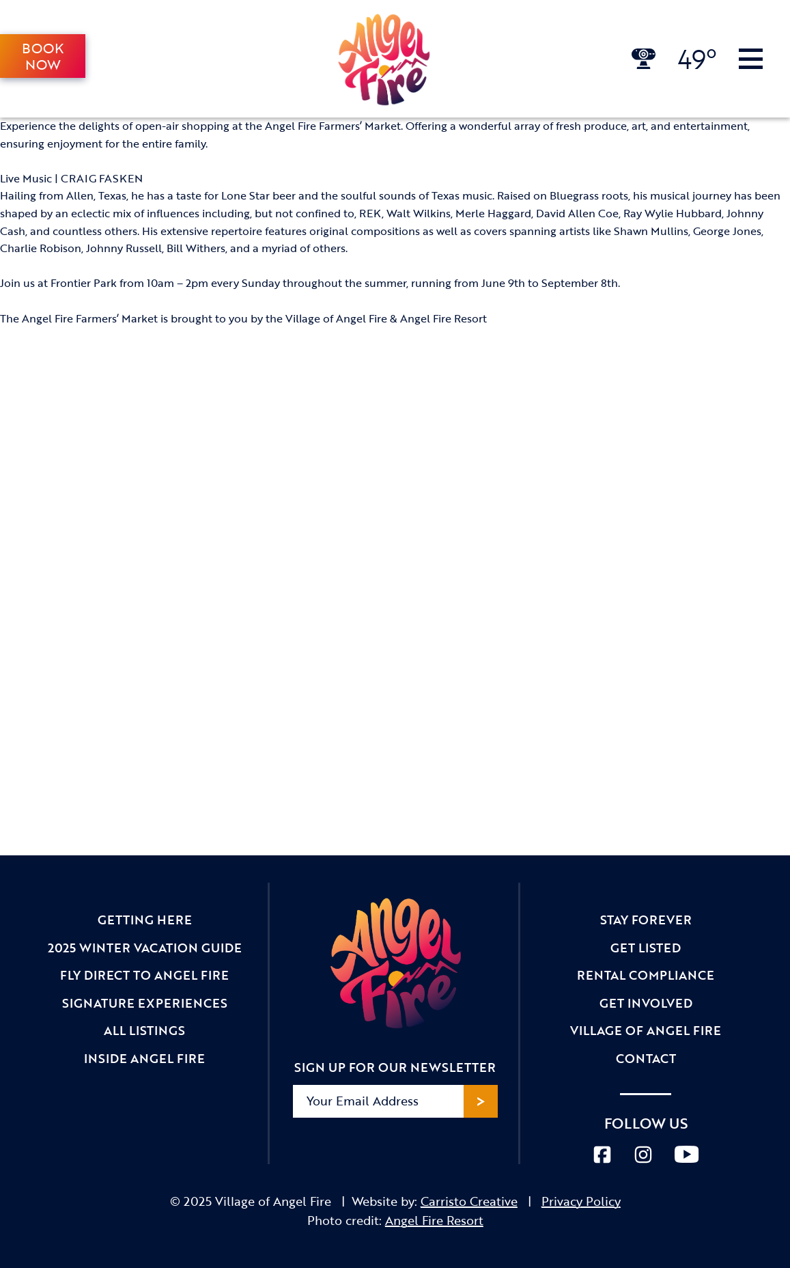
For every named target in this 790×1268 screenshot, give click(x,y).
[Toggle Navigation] (751, 59)
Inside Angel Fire (144, 1058)
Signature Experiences (144, 1003)
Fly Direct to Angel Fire (144, 975)
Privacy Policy (581, 1201)
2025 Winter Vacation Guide (145, 947)
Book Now (43, 56)
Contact (646, 1058)
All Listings (144, 1030)
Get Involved (645, 1003)
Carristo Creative (469, 1201)
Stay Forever (646, 919)
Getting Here (145, 919)
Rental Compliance (645, 975)
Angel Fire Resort (434, 1220)
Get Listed (645, 947)
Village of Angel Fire (645, 1030)
